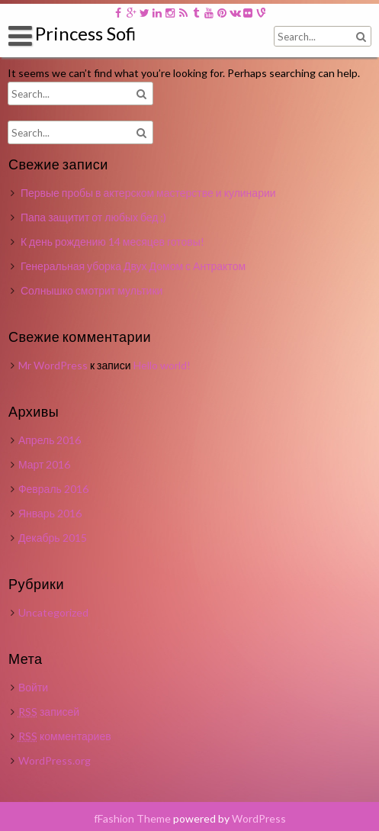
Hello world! (162, 365)
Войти (33, 687)
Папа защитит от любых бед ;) (94, 217)
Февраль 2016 (53, 488)
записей (48, 711)
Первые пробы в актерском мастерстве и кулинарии (148, 192)
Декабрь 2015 (52, 537)
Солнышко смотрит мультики (91, 290)
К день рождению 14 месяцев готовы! (112, 241)
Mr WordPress (53, 365)
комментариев (64, 736)
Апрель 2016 (50, 439)
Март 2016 (44, 464)
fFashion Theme (132, 818)
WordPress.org (54, 760)
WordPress (259, 818)
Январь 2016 (50, 513)
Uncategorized (53, 612)
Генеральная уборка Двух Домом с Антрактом (133, 265)
